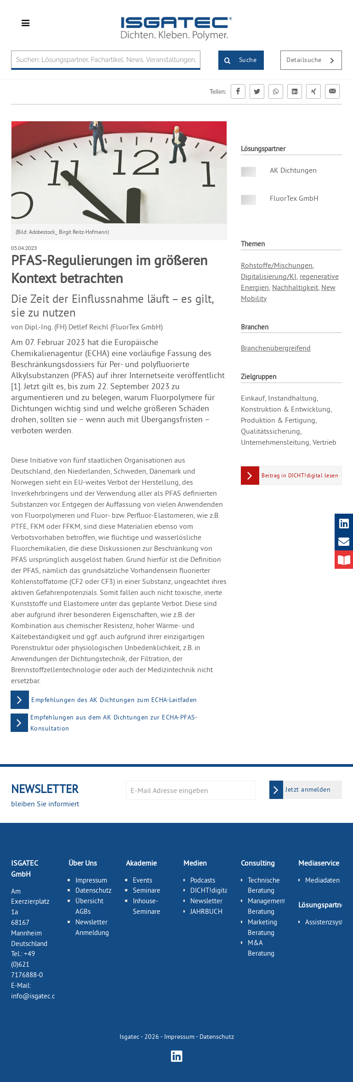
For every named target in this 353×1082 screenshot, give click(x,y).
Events (142, 880)
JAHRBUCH (206, 911)
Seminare (146, 890)
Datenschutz (93, 890)
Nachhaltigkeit (295, 287)
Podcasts (202, 880)
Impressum (91, 880)
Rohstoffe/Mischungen (277, 265)
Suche (237, 60)
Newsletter (206, 900)
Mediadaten (322, 880)
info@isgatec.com (37, 995)
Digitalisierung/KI (268, 276)
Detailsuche (314, 60)
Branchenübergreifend (276, 347)
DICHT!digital (210, 890)
